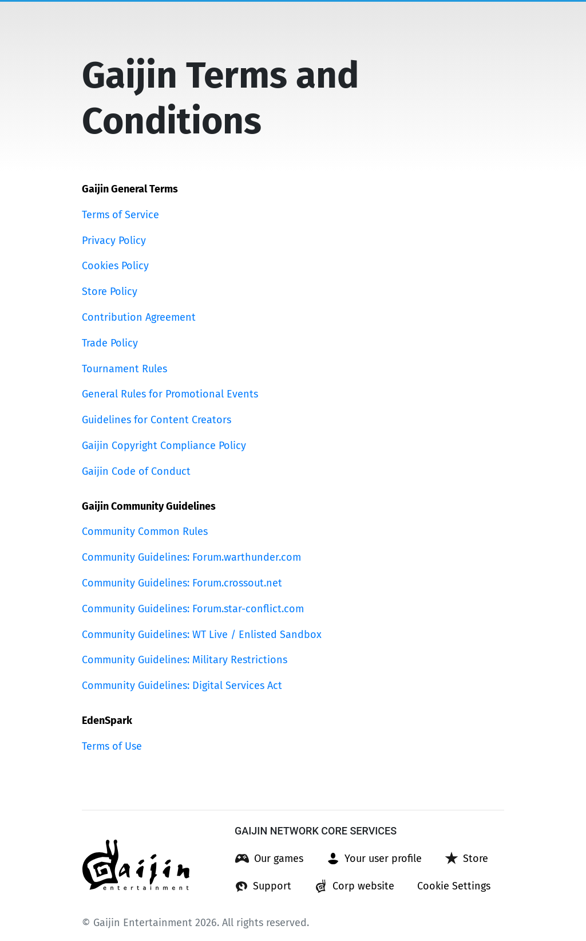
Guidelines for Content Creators (156, 420)
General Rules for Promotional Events (170, 394)
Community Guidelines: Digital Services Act (182, 685)
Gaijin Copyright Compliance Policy (164, 445)
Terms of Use (112, 746)
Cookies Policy (115, 265)
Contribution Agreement (139, 317)
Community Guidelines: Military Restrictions (184, 659)
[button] (269, 858)
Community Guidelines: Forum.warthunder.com (191, 557)
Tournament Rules (124, 369)
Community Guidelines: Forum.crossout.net (182, 583)
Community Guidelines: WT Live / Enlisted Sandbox (202, 634)
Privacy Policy (114, 240)
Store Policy (109, 291)
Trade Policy (110, 343)
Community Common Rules (145, 531)
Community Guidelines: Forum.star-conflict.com (193, 609)
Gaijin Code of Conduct (136, 471)
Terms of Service (120, 214)
